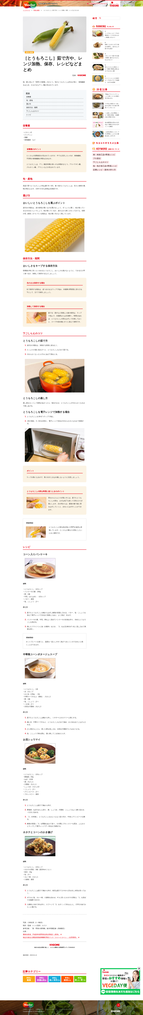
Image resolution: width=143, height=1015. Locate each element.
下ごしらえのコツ (100, 162)
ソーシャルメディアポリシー (66, 1009)
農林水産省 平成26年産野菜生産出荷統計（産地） (41, 934)
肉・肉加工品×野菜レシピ (104, 155)
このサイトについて (28, 1009)
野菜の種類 (37, 10)
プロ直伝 (97, 158)
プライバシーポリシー (51, 1009)
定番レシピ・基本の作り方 (104, 170)
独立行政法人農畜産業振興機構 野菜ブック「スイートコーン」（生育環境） (50, 937)
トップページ (26, 10)
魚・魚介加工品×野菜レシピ (105, 166)
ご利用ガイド (39, 1009)
